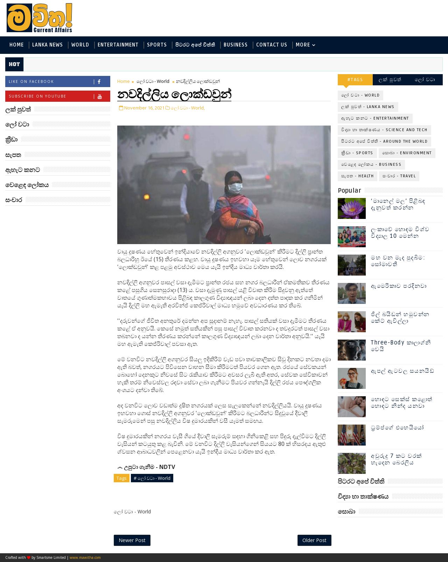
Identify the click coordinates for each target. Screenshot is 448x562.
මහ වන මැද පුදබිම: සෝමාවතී (398, 261)
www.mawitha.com (85, 557)
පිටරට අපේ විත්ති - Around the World (384, 141)
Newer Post (132, 540)
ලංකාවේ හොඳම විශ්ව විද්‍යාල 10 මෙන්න (400, 233)
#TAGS (355, 80)
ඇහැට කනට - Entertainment (375, 118)
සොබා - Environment (407, 153)
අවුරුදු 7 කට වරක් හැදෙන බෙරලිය (396, 459)
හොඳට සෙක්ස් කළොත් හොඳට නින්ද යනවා (402, 403)
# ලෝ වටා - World (152, 478)
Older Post (314, 540)
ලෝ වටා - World (152, 81)
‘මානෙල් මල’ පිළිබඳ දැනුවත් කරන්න (398, 204)
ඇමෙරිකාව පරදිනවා (399, 286)
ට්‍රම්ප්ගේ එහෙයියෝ (397, 427)
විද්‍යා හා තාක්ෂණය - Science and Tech (384, 130)
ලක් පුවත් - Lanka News (368, 106)
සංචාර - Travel (399, 176)
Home (16, 45)
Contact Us (271, 45)
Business (236, 45)
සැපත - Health (357, 176)
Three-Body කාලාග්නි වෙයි (401, 346)
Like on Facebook (59, 81)
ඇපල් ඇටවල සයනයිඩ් (402, 371)
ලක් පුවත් (390, 80)
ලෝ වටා (425, 80)
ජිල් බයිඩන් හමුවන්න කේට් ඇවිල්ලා (400, 318)
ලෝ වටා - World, (188, 108)
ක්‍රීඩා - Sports (357, 153)
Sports (157, 45)
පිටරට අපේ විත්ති (195, 45)
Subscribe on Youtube (59, 96)
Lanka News (47, 45)
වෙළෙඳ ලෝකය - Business (371, 164)
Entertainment (118, 45)
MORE (303, 45)
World (80, 45)
